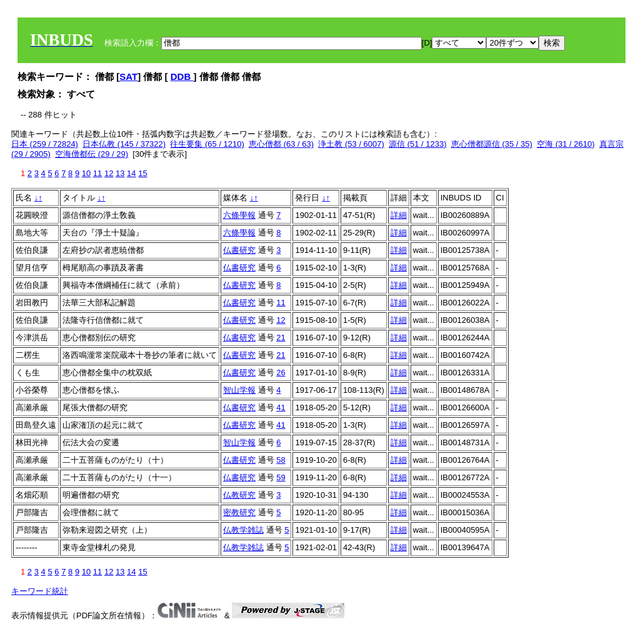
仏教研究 (239, 495)
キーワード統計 (39, 591)
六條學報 (239, 215)
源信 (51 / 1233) (418, 144)
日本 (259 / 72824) (44, 144)
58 (280, 460)
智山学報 (239, 390)
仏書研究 (239, 250)
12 (108, 173)
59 (280, 477)
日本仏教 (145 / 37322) (124, 144)
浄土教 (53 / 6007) (351, 144)
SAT (128, 76)
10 (86, 173)
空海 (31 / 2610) (566, 144)
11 (97, 173)
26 (280, 372)
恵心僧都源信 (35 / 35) (491, 144)
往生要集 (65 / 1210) (207, 144)
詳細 (399, 215)
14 (131, 173)
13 (120, 173)
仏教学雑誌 (243, 530)
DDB (182, 76)
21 (280, 337)
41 (280, 407)
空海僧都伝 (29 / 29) (91, 154)
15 (142, 173)
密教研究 (239, 512)
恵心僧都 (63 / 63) (281, 144)
